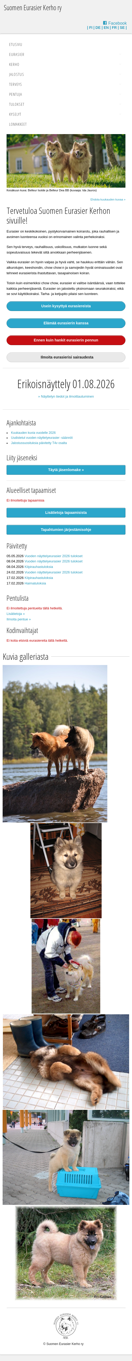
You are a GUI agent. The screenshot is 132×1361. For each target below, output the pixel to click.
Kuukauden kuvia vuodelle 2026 (33, 433)
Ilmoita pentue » (19, 619)
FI (90, 27)
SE (122, 27)
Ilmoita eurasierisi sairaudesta (66, 357)
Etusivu (15, 44)
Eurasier (16, 54)
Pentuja (15, 94)
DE (98, 27)
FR (114, 27)
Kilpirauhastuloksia (39, 567)
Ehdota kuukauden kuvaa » (108, 199)
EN (106, 27)
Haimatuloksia (35, 583)
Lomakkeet (18, 124)
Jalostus (16, 74)
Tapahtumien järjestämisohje (66, 529)
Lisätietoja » (16, 614)
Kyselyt (15, 114)
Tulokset (16, 104)
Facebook (117, 23)
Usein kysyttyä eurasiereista (66, 306)
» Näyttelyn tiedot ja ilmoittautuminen (66, 396)
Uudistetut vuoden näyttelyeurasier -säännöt (42, 438)
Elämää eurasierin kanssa (66, 323)
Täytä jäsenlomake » (66, 470)
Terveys (15, 84)
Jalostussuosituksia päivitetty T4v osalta (39, 443)
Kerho (14, 64)
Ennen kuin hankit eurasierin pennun (66, 340)
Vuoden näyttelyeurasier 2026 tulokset (54, 556)
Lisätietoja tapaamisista (66, 512)
